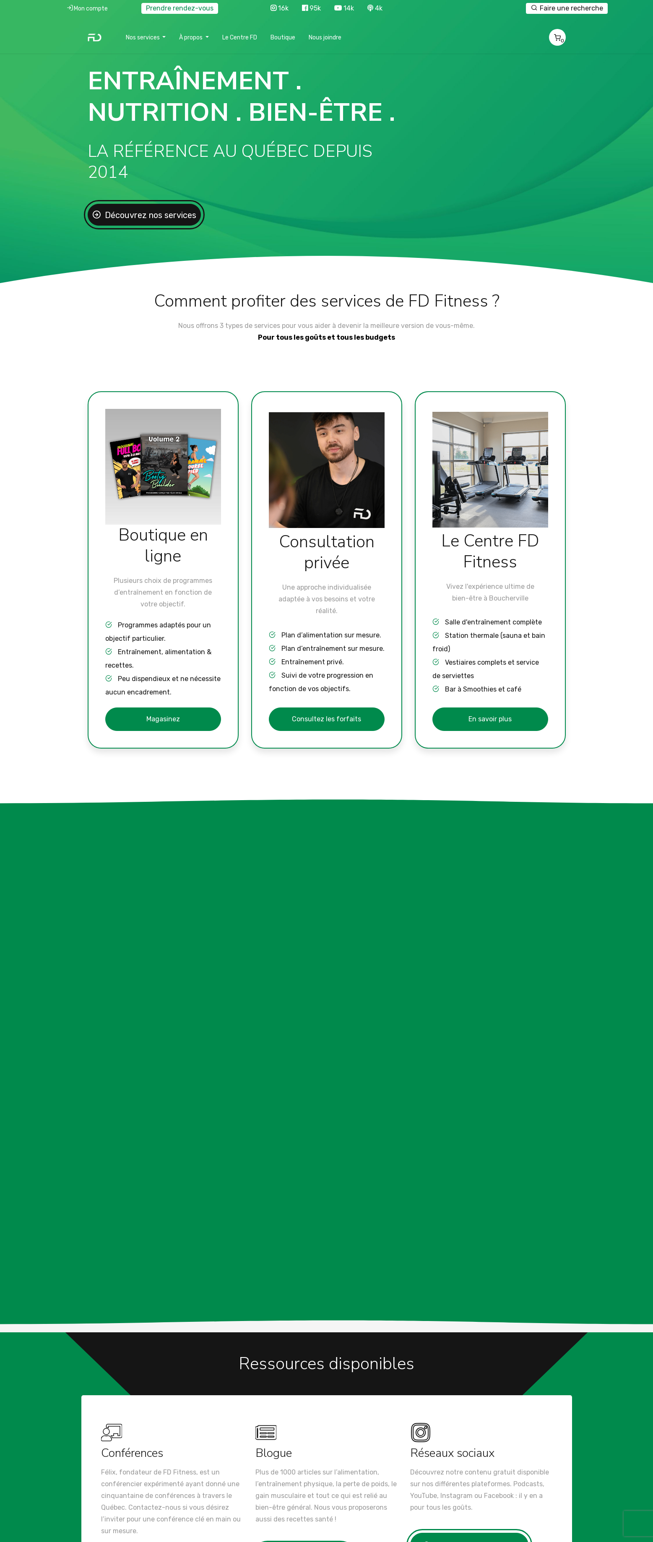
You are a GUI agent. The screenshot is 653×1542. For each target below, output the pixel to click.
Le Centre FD (239, 37)
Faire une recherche (567, 8)
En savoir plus (490, 719)
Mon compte (87, 8)
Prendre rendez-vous (179, 8)
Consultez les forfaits (326, 719)
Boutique (283, 37)
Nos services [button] (143, 37)
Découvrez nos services (149, 215)
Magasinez (163, 719)
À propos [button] (191, 37)
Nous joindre (325, 37)
